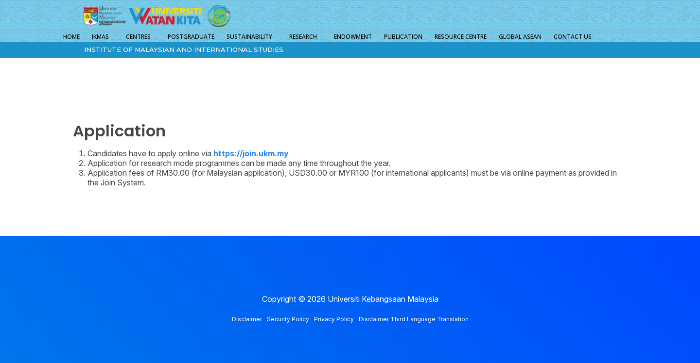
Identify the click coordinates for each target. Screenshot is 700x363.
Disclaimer (247, 319)
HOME (71, 37)
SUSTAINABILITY (249, 37)
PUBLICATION (403, 37)
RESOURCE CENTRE (461, 37)
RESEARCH (303, 37)
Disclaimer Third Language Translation (414, 319)
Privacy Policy (334, 319)
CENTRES (138, 37)
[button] (102, 37)
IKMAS (100, 37)
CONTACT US (573, 37)
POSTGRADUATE (191, 37)
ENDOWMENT (353, 37)
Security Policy (288, 319)
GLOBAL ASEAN (520, 37)
